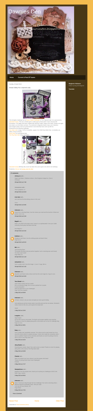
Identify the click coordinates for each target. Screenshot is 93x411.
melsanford (18, 262)
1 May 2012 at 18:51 (20, 325)
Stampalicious (19, 369)
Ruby (16, 330)
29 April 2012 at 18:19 (20, 192)
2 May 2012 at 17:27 (20, 364)
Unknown (17, 210)
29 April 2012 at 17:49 (20, 182)
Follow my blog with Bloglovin (76, 85)
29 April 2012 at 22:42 (20, 230)
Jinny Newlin (18, 345)
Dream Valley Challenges (33, 120)
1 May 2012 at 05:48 (20, 292)
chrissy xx (18, 176)
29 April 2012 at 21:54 (20, 216)
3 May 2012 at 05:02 (20, 375)
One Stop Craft (13, 130)
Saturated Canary (13, 121)
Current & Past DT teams (26, 77)
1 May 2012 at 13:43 (20, 310)
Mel (16, 247)
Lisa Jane (17, 197)
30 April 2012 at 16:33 (20, 276)
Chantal (17, 356)
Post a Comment (17, 393)
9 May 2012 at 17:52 (20, 390)
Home (12, 77)
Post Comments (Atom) (23, 404)
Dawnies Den (24, 11)
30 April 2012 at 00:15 (20, 242)
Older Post (60, 401)
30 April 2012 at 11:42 (20, 266)
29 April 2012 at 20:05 (20, 204)
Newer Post (13, 401)
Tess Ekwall (18, 281)
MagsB (17, 221)
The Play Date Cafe (14, 135)
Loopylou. (17, 315)
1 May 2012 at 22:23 (20, 339)
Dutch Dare (12, 133)
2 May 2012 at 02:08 (20, 351)
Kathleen (17, 236)
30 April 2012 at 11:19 (20, 256)
